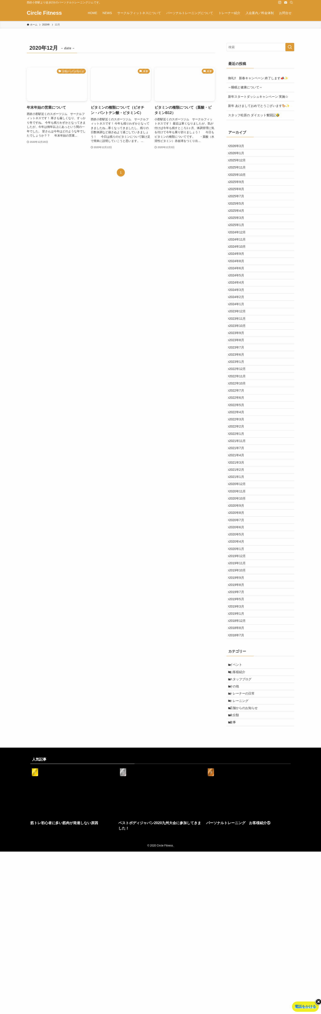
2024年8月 (238, 295)
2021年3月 (238, 555)
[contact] (285, 2)
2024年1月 (238, 351)
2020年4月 (238, 657)
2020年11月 (239, 592)
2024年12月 (239, 258)
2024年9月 (238, 286)
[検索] (291, 2)
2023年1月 (238, 425)
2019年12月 (239, 676)
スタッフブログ (243, 828)
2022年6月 (238, 471)
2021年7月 (238, 536)
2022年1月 (238, 518)
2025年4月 (238, 230)
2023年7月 (238, 407)
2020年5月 (238, 648)
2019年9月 (238, 703)
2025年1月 (238, 249)
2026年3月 (238, 147)
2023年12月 (239, 360)
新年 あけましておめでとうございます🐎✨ (259, 106)
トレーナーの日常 (244, 846)
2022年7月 (238, 462)
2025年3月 (238, 239)
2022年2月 (238, 508)
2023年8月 (238, 397)
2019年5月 (238, 731)
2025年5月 (238, 221)
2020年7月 (238, 629)
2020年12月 (239, 583)
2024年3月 (238, 332)
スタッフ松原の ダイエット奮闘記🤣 (254, 115)
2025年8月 (238, 202)
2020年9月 (238, 611)
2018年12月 (239, 759)
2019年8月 (238, 713)
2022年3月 (238, 499)
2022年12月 (239, 434)
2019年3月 (238, 740)
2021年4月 (238, 546)
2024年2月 (238, 342)
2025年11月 (239, 174)
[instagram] (280, 2)
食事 (235, 884)
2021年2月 (238, 564)
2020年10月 (239, 601)
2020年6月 (238, 639)
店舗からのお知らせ (246, 865)
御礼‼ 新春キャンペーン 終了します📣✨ (258, 78)
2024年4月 (238, 323)
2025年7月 (238, 212)
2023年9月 (238, 388)
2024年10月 (239, 277)
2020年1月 (238, 666)
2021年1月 (238, 574)
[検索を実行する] (289, 47)
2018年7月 (238, 778)
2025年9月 (238, 193)
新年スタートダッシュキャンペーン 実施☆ (258, 96)
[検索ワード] (260, 47)
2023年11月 (239, 369)
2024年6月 (238, 304)
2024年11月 (239, 267)
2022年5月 (238, 481)
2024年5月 (238, 314)
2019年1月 (238, 750)
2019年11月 (239, 685)
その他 (236, 837)
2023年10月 (239, 379)
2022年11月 (239, 444)
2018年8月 (238, 768)
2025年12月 (239, 165)
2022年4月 (238, 490)
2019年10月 (239, 694)
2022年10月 (239, 453)
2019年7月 (238, 722)
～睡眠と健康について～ (245, 87)
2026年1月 (238, 156)
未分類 (236, 874)
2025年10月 (239, 184)
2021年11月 (239, 527)
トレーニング (241, 856)
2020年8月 (238, 620)
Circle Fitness (44, 13)
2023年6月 (238, 416)
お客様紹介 (240, 819)
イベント (238, 809)
